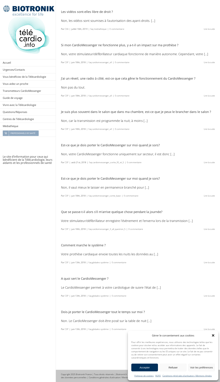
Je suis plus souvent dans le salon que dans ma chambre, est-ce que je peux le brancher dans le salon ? (136, 112)
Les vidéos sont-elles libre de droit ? (87, 12)
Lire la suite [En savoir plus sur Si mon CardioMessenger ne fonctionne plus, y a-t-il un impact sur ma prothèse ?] (209, 62)
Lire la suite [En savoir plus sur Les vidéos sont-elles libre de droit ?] (209, 29)
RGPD (158, 375)
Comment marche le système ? (83, 245)
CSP (66, 62)
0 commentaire (116, 29)
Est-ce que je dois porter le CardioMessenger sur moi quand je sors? (110, 145)
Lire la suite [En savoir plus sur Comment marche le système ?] (209, 262)
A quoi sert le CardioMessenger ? (84, 278)
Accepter (145, 367)
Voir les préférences (201, 367)
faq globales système (99, 262)
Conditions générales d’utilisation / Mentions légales (187, 375)
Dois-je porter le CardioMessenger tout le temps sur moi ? (103, 312)
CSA (66, 29)
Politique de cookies (144, 375)
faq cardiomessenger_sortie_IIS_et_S (106, 162)
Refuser (173, 367)
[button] (213, 335)
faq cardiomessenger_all (100, 62)
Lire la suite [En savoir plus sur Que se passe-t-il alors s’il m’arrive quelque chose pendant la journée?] (209, 229)
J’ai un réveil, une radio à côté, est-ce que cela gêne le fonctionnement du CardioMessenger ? (128, 78)
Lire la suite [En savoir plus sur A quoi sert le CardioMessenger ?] (209, 295)
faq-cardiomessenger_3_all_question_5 (107, 229)
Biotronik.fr (121, 374)
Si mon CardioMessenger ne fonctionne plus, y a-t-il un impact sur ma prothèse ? (119, 45)
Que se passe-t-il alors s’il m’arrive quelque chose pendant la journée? (111, 212)
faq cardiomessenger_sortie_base (105, 195)
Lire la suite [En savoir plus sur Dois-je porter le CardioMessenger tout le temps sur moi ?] (209, 329)
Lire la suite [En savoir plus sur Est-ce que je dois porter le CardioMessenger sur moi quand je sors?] (209, 162)
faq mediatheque (98, 29)
